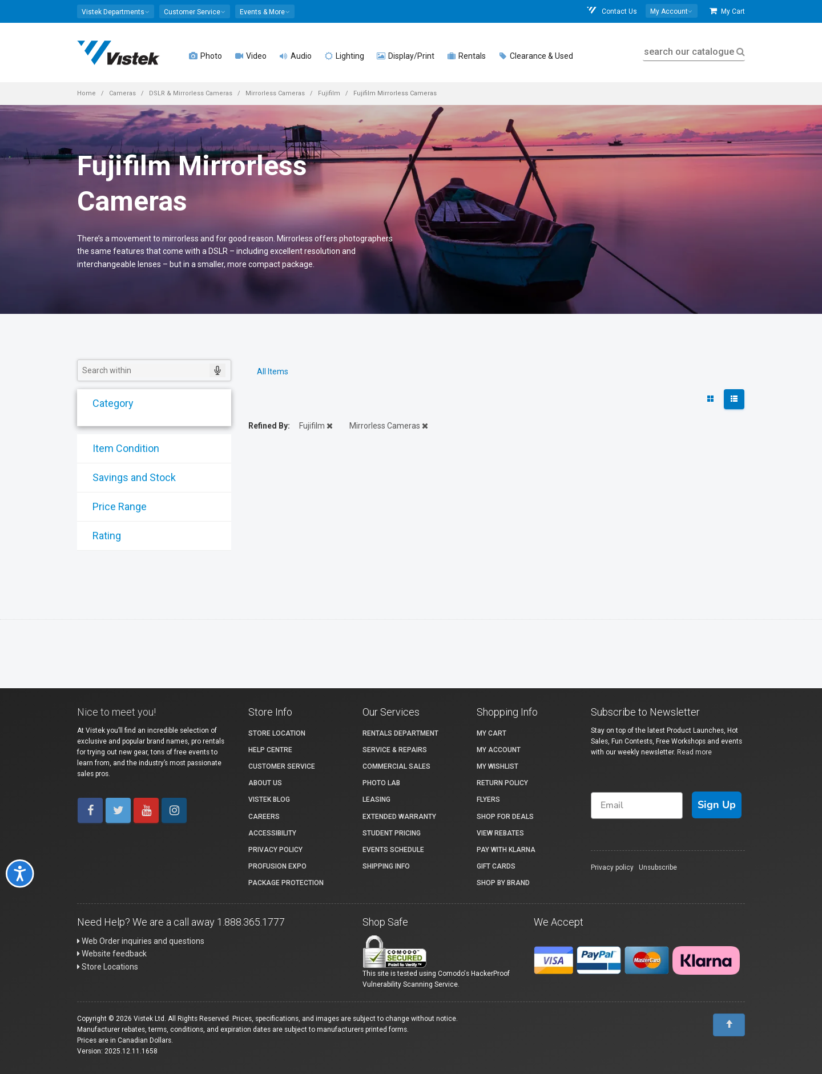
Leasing (376, 800)
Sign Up (717, 804)
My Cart (727, 11)
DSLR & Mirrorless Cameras (190, 93)
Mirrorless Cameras (275, 93)
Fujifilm (329, 93)
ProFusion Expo (277, 866)
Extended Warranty (399, 817)
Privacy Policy (275, 850)
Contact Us (611, 11)
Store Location (276, 733)
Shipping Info (386, 866)
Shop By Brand (503, 883)
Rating (99, 536)
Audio (295, 55)
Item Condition (118, 448)
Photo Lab (381, 783)
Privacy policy (612, 867)
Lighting (344, 55)
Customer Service (281, 766)
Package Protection (286, 883)
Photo (205, 55)
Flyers (488, 800)
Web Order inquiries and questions (140, 941)
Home (86, 93)
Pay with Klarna (506, 850)
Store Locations (107, 966)
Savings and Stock (126, 477)
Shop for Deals (505, 817)
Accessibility (272, 833)
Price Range (112, 506)
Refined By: (269, 425)
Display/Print (405, 55)
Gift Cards (496, 866)
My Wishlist (497, 766)
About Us (265, 783)
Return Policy (502, 783)
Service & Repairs (394, 750)
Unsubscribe (658, 867)
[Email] (637, 805)
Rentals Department (400, 733)
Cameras (122, 93)
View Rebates (500, 833)
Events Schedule (393, 850)
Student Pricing (391, 833)
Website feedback (112, 953)
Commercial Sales (396, 766)
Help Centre (270, 750)
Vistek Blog (269, 800)
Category (105, 403)
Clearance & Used (535, 55)
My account (499, 750)
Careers (264, 817)
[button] (115, 11)
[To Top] (729, 1025)
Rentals (466, 55)
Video (251, 55)
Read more (694, 752)
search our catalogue (693, 51)
